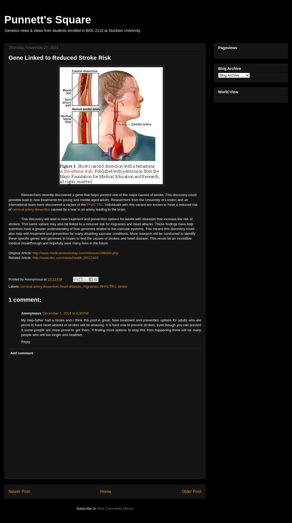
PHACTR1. (96, 205)
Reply (25, 342)
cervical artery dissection (31, 209)
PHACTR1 (108, 286)
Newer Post (19, 491)
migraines (90, 286)
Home (105, 491)
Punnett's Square (47, 19)
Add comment (21, 353)
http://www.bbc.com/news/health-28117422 (65, 258)
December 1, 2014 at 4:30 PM (65, 313)
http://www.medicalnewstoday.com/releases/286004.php (75, 253)
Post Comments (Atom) (115, 509)
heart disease (70, 286)
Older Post (191, 491)
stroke (122, 286)
